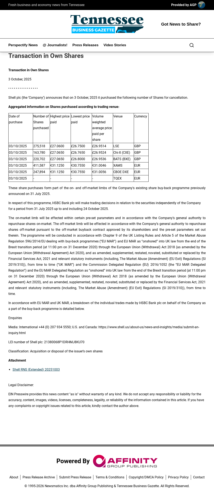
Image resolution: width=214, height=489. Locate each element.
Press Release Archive (39, 477)
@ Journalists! (55, 45)
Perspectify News (23, 45)
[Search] (192, 45)
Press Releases (85, 45)
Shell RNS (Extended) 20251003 (36, 370)
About (13, 477)
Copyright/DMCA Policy (146, 477)
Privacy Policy (178, 477)
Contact (199, 477)
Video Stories (114, 45)
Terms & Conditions (110, 477)
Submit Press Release (75, 477)
